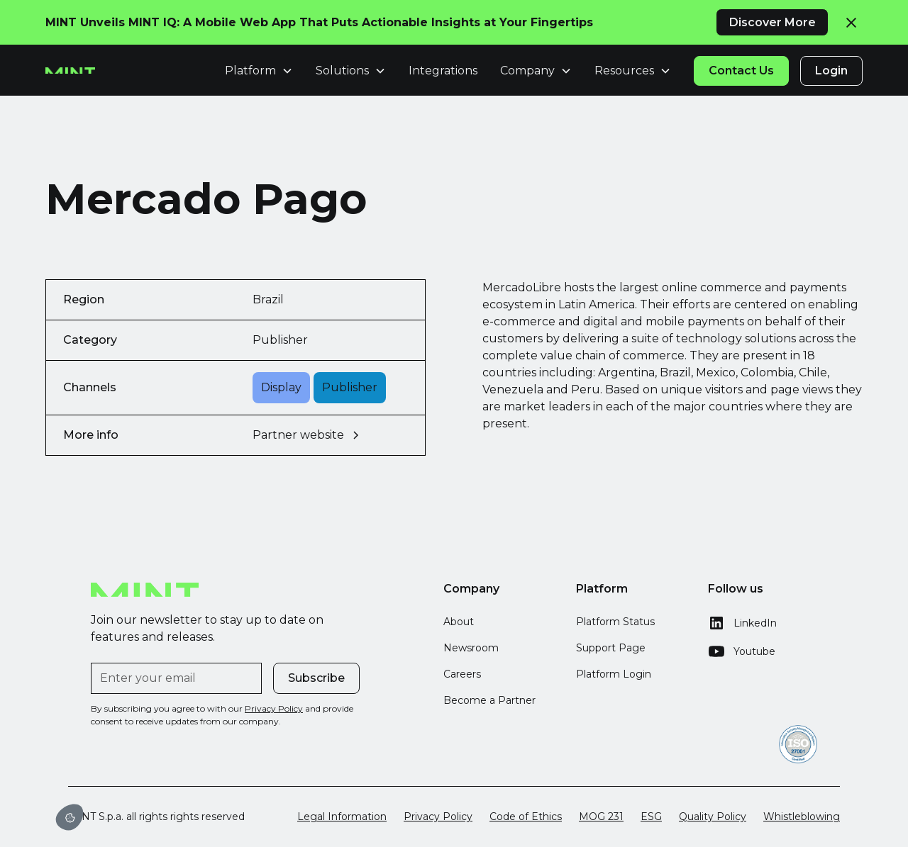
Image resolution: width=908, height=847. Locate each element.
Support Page (611, 647)
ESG (651, 816)
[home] (70, 71)
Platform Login (613, 674)
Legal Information (342, 816)
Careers (462, 674)
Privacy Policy (438, 816)
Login (831, 70)
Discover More (772, 22)
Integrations (443, 70)
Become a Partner (489, 700)
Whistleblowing (801, 816)
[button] (259, 71)
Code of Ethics (525, 816)
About (458, 621)
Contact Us (741, 70)
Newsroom (471, 647)
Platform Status (615, 621)
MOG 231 (601, 816)
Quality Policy (712, 816)
